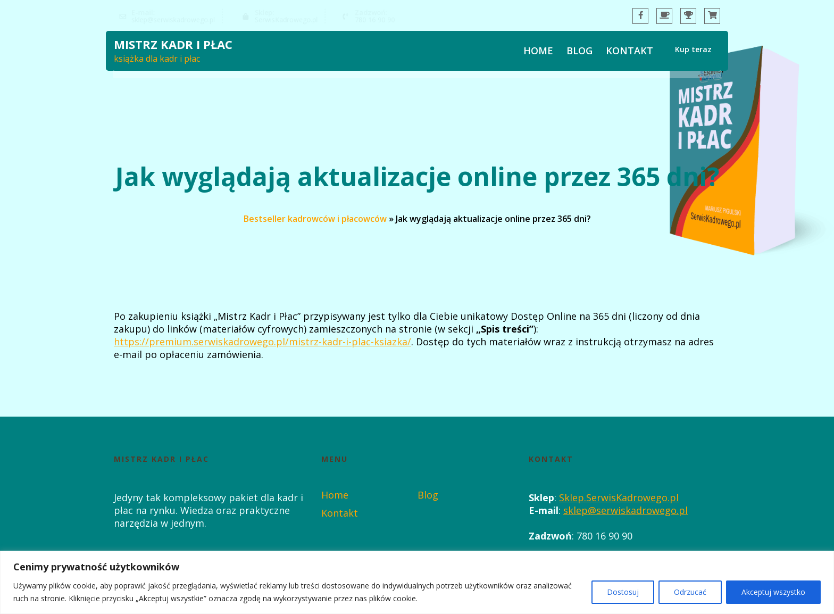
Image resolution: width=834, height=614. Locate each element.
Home (538, 52)
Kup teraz (693, 51)
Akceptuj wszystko (773, 592)
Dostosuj (623, 592)
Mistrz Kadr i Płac (173, 46)
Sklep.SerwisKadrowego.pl (619, 497)
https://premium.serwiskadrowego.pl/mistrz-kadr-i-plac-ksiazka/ (262, 341)
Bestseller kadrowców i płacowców (315, 218)
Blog (579, 52)
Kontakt (629, 52)
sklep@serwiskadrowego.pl (625, 510)
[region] (417, 582)
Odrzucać (690, 592)
